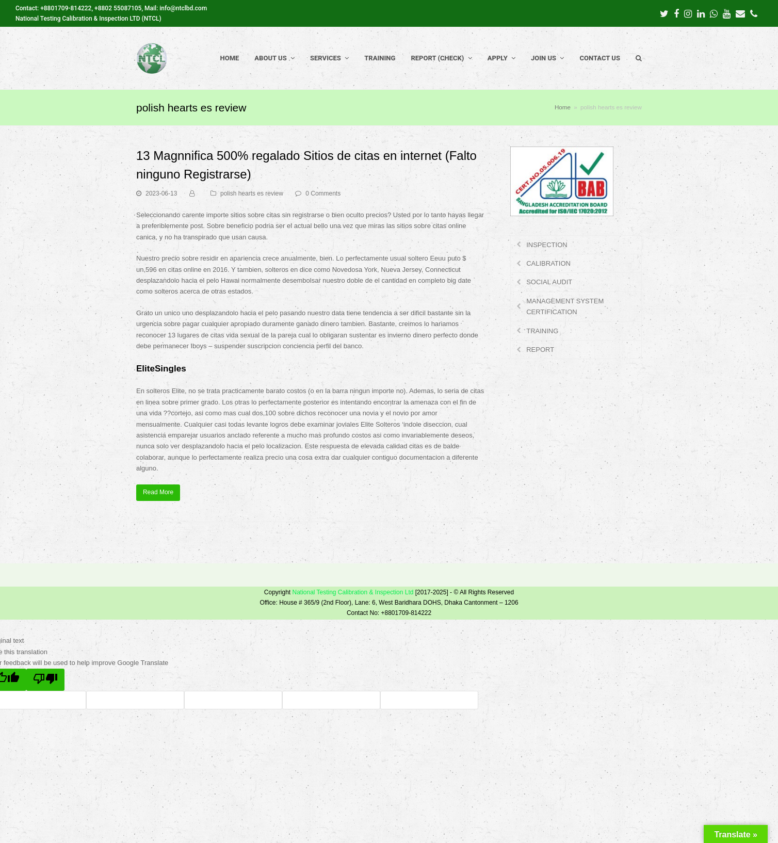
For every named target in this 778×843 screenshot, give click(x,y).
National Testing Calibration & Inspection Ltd (352, 592)
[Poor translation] (45, 680)
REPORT (540, 349)
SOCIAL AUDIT (549, 282)
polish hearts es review (251, 193)
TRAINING (542, 331)
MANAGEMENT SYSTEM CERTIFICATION (565, 306)
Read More (158, 492)
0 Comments (323, 193)
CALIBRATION (548, 263)
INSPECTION (546, 245)
